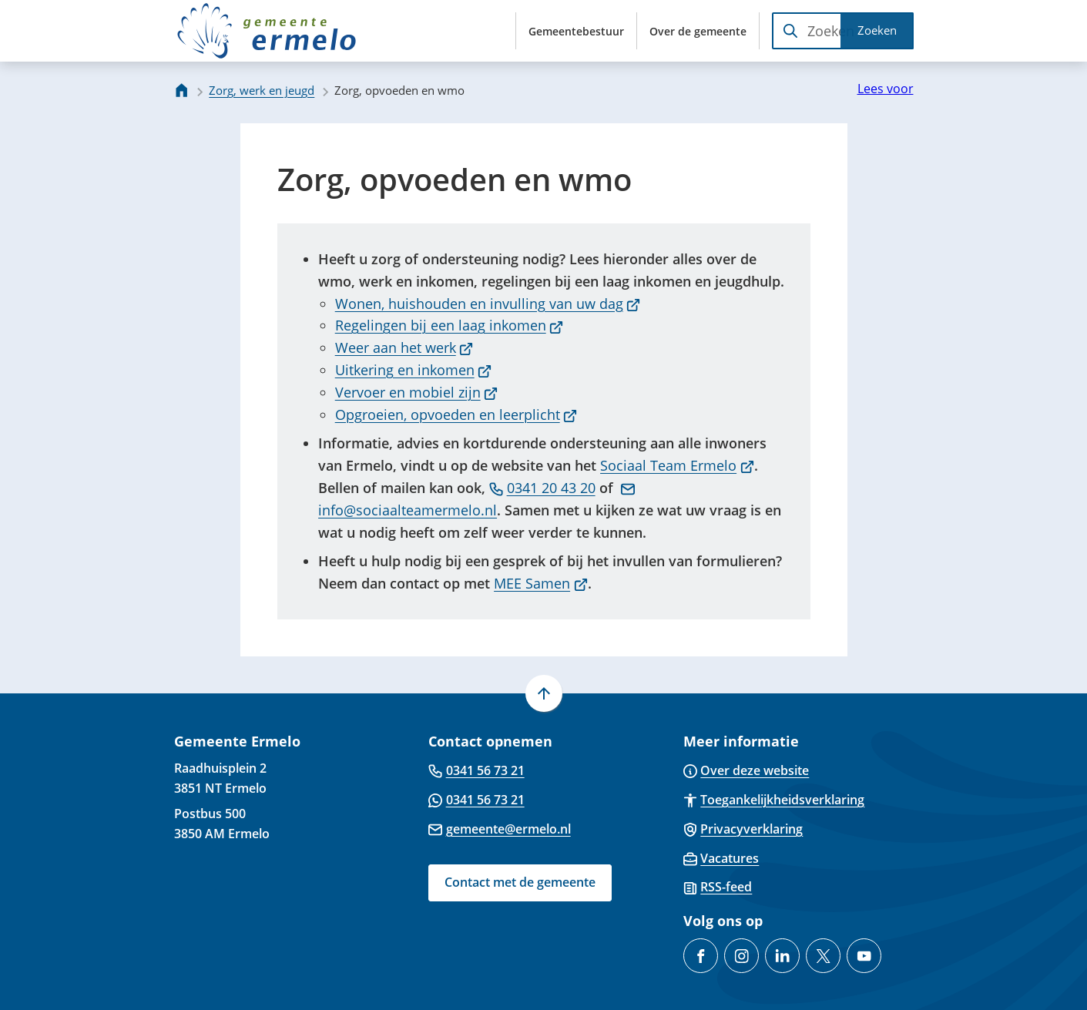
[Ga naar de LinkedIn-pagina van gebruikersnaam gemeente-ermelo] (782, 955)
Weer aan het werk (404, 347)
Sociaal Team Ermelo (677, 465)
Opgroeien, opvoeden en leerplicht (456, 414)
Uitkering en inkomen (413, 370)
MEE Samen (541, 583)
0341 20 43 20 (542, 487)
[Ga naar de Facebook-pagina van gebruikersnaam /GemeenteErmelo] (700, 955)
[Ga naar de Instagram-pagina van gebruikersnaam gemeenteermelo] (741, 955)
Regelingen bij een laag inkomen (449, 325)
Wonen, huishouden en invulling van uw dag (488, 303)
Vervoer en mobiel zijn (416, 392)
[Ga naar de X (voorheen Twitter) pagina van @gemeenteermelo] (823, 955)
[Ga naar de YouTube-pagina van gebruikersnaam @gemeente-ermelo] (864, 955)
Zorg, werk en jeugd (261, 90)
